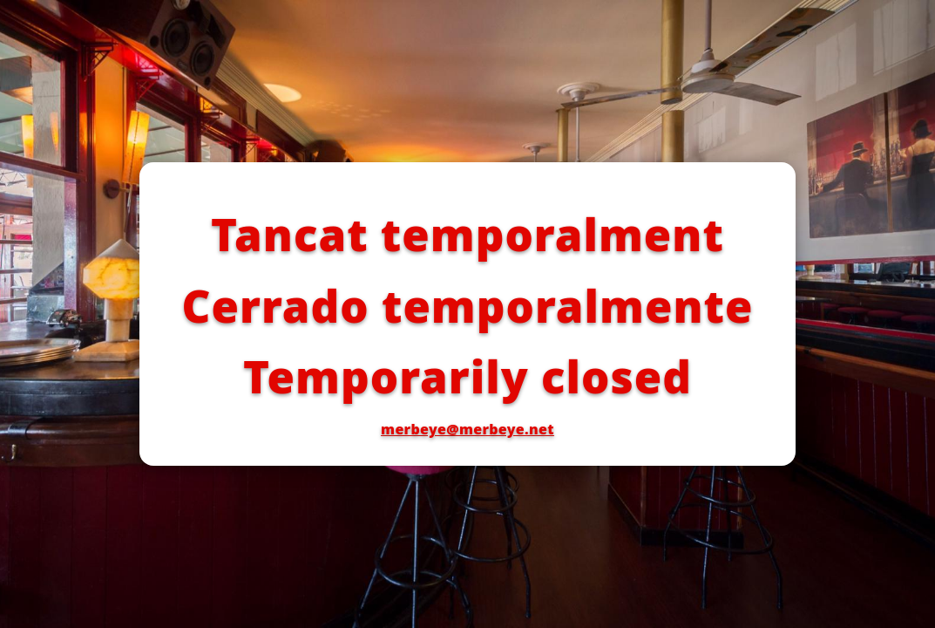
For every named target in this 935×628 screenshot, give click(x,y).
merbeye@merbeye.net (467, 429)
